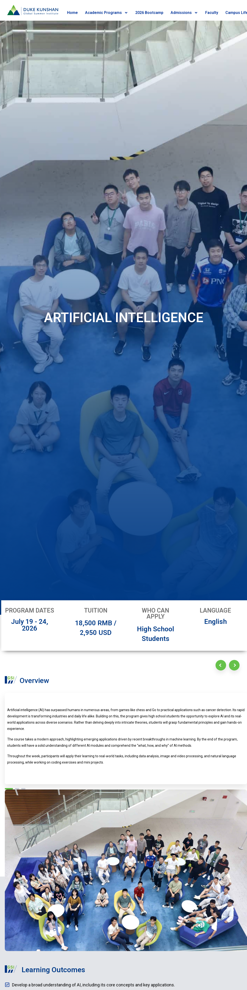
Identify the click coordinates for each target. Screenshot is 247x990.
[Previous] (221, 665)
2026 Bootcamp (149, 12)
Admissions (184, 12)
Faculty (211, 12)
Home (72, 12)
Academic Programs (106, 12)
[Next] (234, 665)
